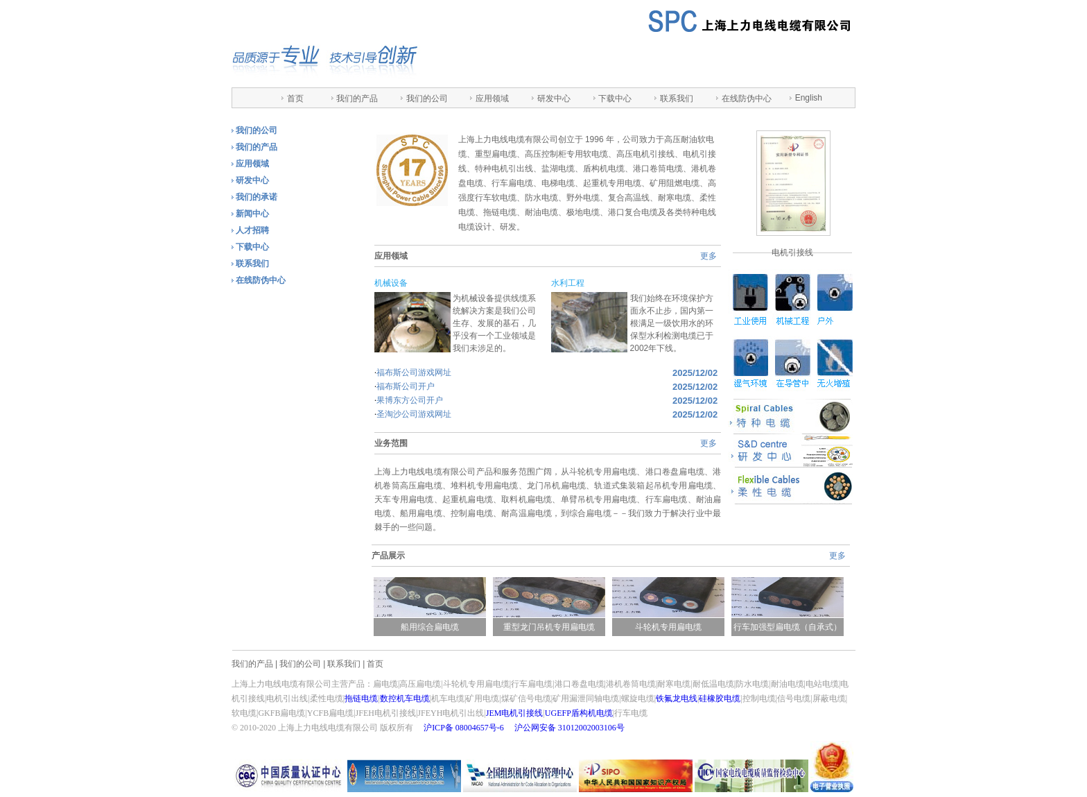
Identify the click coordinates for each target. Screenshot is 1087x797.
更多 (708, 256)
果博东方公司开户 (409, 400)
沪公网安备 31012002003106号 (569, 727)
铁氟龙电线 (676, 698)
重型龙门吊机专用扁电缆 (554, 627)
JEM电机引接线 (515, 713)
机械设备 (391, 283)
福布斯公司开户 (405, 386)
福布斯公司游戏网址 (413, 372)
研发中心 (554, 98)
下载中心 (615, 98)
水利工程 (567, 283)
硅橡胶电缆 (719, 698)
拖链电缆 (361, 698)
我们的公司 (427, 98)
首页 (295, 98)
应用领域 (492, 98)
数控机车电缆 (405, 698)
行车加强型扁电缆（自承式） (792, 627)
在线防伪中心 (747, 98)
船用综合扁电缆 (435, 627)
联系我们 (676, 98)
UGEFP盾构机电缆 (579, 713)
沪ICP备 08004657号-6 (464, 727)
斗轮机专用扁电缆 (673, 627)
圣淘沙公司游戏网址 (413, 414)
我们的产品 (357, 98)
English (808, 98)
